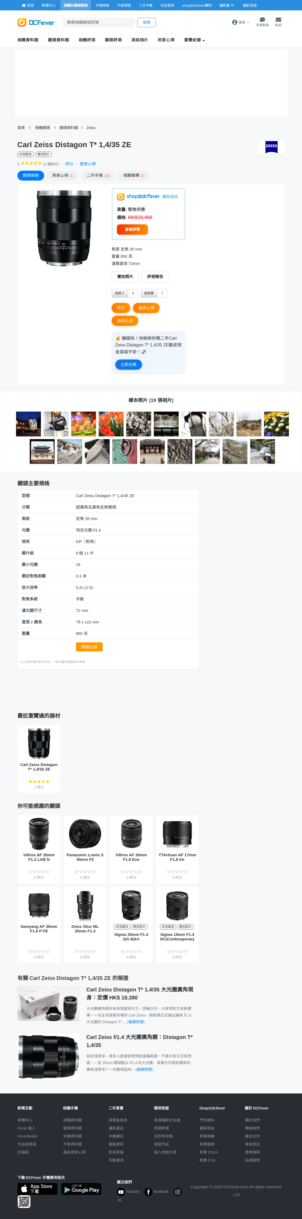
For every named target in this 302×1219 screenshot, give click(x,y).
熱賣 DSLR (209, 1152)
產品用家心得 (74, 1152)
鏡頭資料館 (58, 40)
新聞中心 (25, 1120)
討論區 (23, 1152)
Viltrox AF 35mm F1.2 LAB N (39, 857)
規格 (31, 175)
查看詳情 (132, 229)
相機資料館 (28, 40)
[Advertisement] (114, 689)
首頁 (21, 128)
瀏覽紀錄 (194, 40)
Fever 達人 (27, 1128)
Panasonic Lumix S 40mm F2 (85, 857)
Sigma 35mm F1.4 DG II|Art (131, 936)
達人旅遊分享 (165, 1152)
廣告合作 (252, 1136)
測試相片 (139, 40)
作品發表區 (27, 1144)
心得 (63, 175)
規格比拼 (125, 320)
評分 (69, 164)
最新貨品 (207, 1128)
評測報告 (155, 276)
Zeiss (90, 128)
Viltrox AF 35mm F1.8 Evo (131, 857)
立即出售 (129, 364)
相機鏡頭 (42, 128)
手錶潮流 (116, 1160)
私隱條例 (252, 1160)
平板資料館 (72, 1144)
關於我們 (252, 1120)
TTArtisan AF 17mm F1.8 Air (177, 857)
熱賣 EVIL (208, 1160)
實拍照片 (125, 276)
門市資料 (207, 1120)
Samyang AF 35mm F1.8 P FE (39, 928)
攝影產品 (116, 1128)
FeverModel (27, 1136)
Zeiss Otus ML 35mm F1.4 (85, 928)
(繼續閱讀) (135, 1022)
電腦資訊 (116, 1144)
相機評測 (87, 40)
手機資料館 (72, 1136)
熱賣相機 (207, 1136)
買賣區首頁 (118, 1120)
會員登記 (252, 1144)
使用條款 (252, 1152)
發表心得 (88, 164)
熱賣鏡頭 (207, 1144)
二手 (98, 175)
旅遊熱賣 (161, 1128)
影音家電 (116, 1152)
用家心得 (166, 40)
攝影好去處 (167, 1120)
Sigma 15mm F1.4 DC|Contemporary (177, 936)
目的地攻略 (163, 1136)
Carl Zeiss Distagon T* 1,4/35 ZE (39, 766)
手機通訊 (116, 1136)
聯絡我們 (252, 1128)
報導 (134, 175)
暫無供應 (136, 209)
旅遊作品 (161, 1144)
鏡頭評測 (113, 40)
